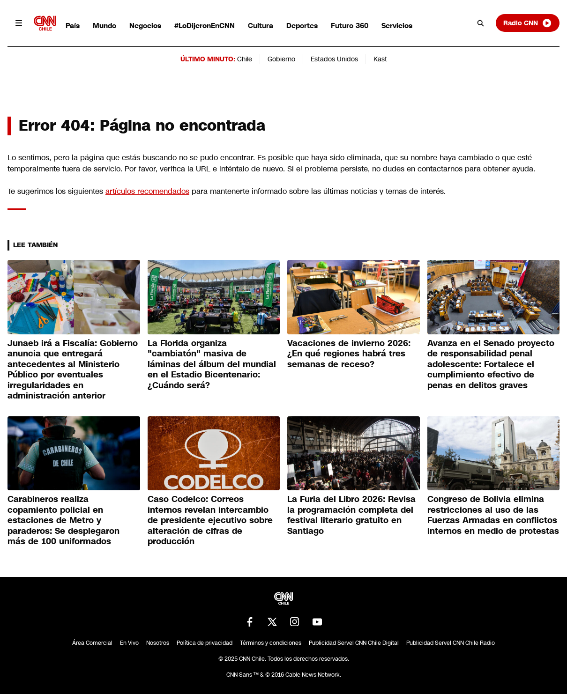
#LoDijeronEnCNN (204, 25)
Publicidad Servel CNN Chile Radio (450, 643)
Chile (244, 59)
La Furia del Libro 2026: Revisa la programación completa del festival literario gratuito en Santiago (351, 515)
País (73, 25)
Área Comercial (92, 643)
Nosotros (157, 643)
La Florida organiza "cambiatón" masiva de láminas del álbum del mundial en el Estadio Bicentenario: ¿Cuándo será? (212, 364)
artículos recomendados (147, 191)
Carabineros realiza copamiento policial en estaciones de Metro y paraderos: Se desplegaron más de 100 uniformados (63, 520)
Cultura (260, 25)
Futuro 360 (349, 25)
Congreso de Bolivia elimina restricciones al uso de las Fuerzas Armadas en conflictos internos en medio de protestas (493, 515)
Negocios (145, 25)
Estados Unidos (334, 59)
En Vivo (129, 643)
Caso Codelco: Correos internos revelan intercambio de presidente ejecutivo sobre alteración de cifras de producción (210, 520)
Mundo (104, 25)
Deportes (302, 25)
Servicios (396, 25)
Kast (380, 59)
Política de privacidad (204, 643)
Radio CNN (527, 23)
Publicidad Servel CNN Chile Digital (354, 643)
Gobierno (281, 59)
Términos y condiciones (270, 643)
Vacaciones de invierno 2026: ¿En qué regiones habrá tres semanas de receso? (348, 353)
